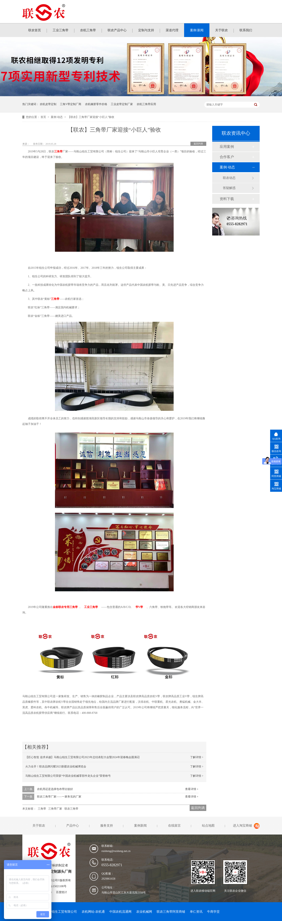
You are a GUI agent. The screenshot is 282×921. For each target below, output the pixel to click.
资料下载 (227, 199)
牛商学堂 (213, 911)
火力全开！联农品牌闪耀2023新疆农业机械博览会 (55, 766)
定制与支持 (146, 30)
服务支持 (106, 825)
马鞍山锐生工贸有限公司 (59, 911)
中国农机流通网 (120, 911)
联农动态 (229, 177)
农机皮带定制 (48, 104)
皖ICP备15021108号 (54, 886)
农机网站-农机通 (93, 911)
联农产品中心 (117, 30)
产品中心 (72, 825)
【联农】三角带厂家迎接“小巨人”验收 (91, 117)
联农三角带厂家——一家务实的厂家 (59, 796)
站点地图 (208, 825)
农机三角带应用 (146, 104)
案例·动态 (57, 117)
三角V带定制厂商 (70, 104)
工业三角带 (60, 30)
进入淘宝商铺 (242, 825)
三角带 (58, 151)
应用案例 (227, 147)
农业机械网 (144, 911)
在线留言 (174, 825)
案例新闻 (140, 825)
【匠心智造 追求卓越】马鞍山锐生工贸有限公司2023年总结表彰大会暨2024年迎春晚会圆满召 (82, 757)
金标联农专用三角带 (65, 607)
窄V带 (139, 607)
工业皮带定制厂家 (122, 104)
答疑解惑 (229, 188)
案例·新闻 (196, 30)
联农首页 (34, 30)
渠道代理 (172, 30)
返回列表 (198, 143)
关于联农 (221, 30)
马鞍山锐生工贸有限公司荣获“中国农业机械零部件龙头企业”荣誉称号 (68, 775)
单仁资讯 (196, 911)
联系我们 (245, 30)
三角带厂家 (55, 808)
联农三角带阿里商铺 (171, 911)
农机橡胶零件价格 (96, 104)
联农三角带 (71, 808)
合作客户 (227, 157)
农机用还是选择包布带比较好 (55, 789)
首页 (44, 117)
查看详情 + (191, 789)
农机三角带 (88, 30)
